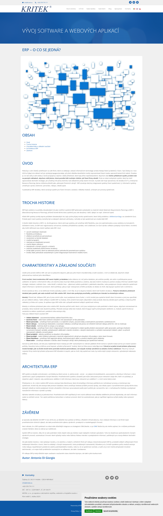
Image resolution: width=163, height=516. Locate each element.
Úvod (28, 142)
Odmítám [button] (98, 511)
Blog (110, 9)
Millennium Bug (115, 217)
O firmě (81, 9)
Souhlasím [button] (89, 511)
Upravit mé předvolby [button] (111, 511)
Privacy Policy (75, 511)
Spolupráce (118, 9)
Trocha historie (31, 144)
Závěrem (29, 151)
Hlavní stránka (71, 9)
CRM (95, 426)
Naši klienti (101, 9)
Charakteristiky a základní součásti (38, 146)
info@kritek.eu (27, 483)
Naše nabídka (90, 9)
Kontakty (128, 9)
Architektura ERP (32, 148)
